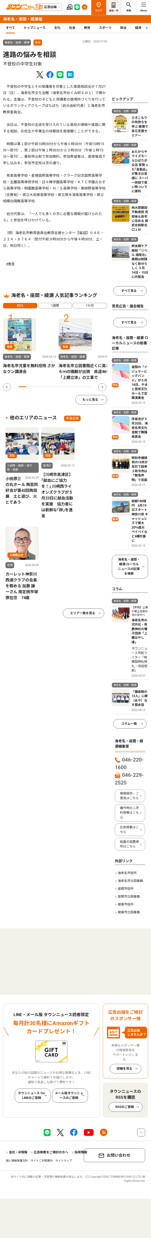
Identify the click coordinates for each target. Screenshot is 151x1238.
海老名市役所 (127, 873)
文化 (57, 28)
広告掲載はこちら (129, 829)
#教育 (10, 264)
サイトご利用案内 (42, 1160)
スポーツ (105, 28)
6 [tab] (59, 386)
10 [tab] (89, 386)
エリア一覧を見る (82, 613)
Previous (7, 387)
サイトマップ (63, 1160)
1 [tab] (22, 386)
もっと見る (90, 399)
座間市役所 (126, 889)
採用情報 (81, 1152)
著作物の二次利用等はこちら (129, 812)
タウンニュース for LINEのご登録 (31, 1095)
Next (102, 387)
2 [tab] (30, 386)
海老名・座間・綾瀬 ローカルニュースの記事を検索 (129, 566)
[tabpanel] (29, 346)
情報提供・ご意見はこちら (129, 796)
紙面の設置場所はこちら (129, 844)
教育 (87, 28)
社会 (72, 28)
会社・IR (113, 10)
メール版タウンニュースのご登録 (69, 1095)
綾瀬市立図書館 (129, 912)
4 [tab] (44, 386)
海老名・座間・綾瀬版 (22, 19)
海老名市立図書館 (130, 881)
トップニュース (34, 28)
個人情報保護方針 (17, 1160)
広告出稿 (50, 7)
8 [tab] (74, 386)
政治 (123, 28)
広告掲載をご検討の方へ (51, 1152)
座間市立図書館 (129, 896)
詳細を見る (124, 1068)
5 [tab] (52, 386)
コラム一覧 (129, 724)
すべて (10, 28)
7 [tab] (67, 386)
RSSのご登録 (124, 1107)
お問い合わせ (118, 1155)
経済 (138, 28)
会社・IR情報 (18, 1152)
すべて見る (129, 291)
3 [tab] (37, 386)
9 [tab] (82, 386)
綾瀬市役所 (126, 904)
